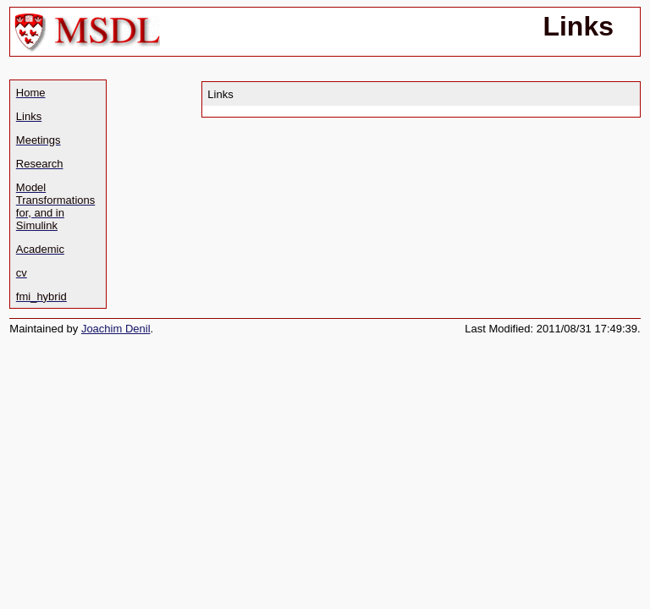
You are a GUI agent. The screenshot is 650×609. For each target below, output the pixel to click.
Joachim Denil (116, 328)
